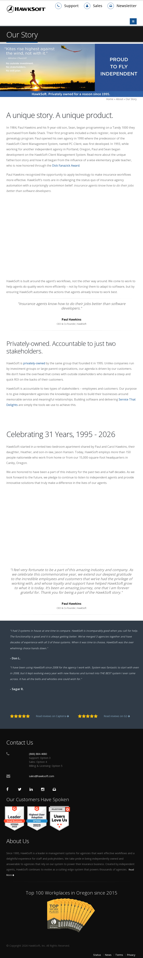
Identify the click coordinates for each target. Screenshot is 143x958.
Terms (119, 955)
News (108, 955)
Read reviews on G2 (117, 716)
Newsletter (127, 5)
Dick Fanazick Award (65, 166)
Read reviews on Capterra (52, 716)
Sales (97, 5)
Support (71, 5)
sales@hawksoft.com (41, 776)
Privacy (131, 955)
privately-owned (34, 363)
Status (97, 955)
